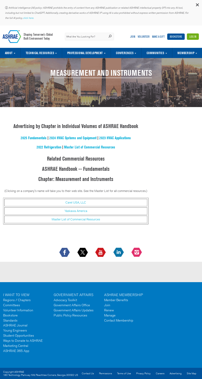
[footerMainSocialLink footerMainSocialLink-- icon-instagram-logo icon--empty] (137, 253)
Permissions (105, 373)
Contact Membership (118, 320)
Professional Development (85, 53)
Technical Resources (40, 53)
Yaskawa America (75, 211)
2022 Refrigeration (49, 147)
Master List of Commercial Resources (89, 147)
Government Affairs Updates (74, 310)
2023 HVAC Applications (115, 137)
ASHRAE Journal (15, 325)
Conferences (124, 53)
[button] (197, 6)
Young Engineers (15, 330)
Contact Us (88, 373)
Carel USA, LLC (75, 202)
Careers (160, 373)
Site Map (191, 373)
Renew (109, 310)
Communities (155, 53)
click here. (28, 18)
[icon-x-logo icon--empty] (83, 253)
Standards (10, 320)
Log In (192, 36)
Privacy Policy (143, 373)
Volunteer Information (18, 310)
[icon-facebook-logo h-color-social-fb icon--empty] (65, 253)
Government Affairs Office (72, 305)
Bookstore (176, 36)
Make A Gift (158, 36)
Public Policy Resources (70, 315)
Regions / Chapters (17, 300)
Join (132, 36)
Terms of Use (124, 373)
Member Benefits (116, 300)
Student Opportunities (18, 335)
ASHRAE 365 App (16, 351)
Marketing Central (15, 346)
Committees (11, 305)
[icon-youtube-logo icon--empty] (101, 253)
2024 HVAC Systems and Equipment (72, 137)
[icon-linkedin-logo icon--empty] (119, 253)
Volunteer (144, 36)
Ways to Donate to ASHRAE (23, 341)
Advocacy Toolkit (65, 300)
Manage (110, 315)
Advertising (176, 373)
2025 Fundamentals (34, 137)
